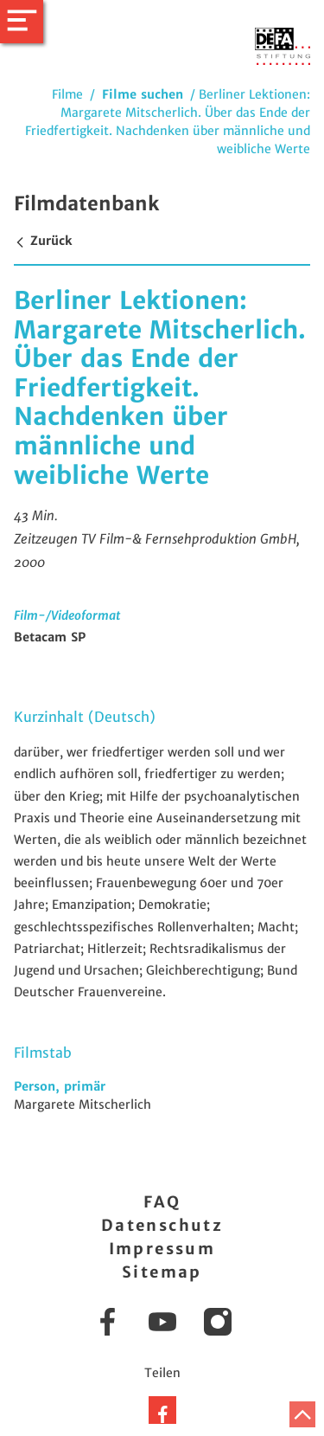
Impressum (162, 1249)
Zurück (43, 240)
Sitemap (162, 1272)
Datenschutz (162, 1225)
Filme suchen (142, 94)
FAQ (162, 1202)
